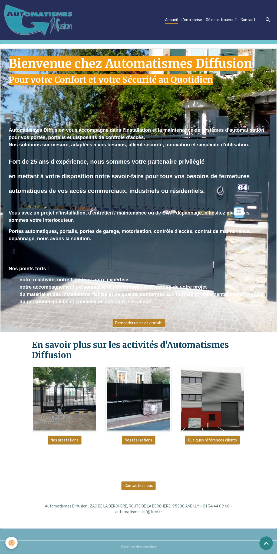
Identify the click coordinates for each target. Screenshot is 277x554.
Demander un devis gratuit (138, 323)
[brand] (39, 20)
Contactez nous (138, 485)
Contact (247, 20)
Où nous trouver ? (221, 20)
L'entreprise (192, 20)
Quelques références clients (212, 440)
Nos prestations (64, 440)
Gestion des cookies (138, 547)
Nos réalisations (138, 440)
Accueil (171, 20)
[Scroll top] (266, 543)
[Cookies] (11, 543)
